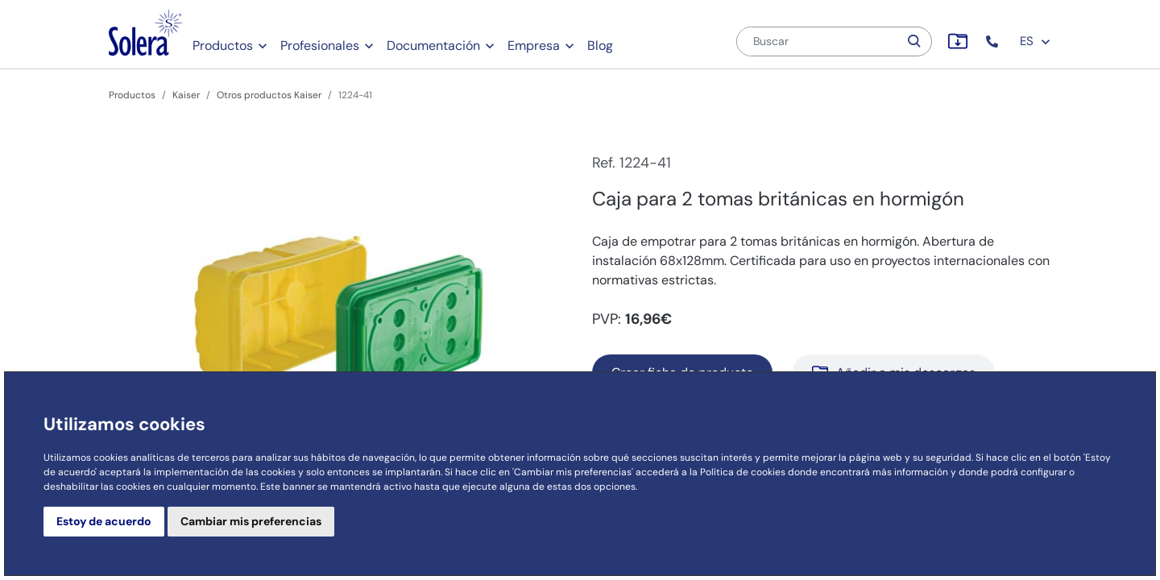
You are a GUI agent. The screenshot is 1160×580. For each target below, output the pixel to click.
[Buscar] (817, 41)
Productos (223, 45)
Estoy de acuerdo (103, 521)
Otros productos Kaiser (269, 95)
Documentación (433, 45)
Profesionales (319, 45)
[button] (994, 41)
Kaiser (186, 95)
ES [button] (1035, 41)
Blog (600, 45)
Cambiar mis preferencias (250, 521)
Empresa (534, 45)
